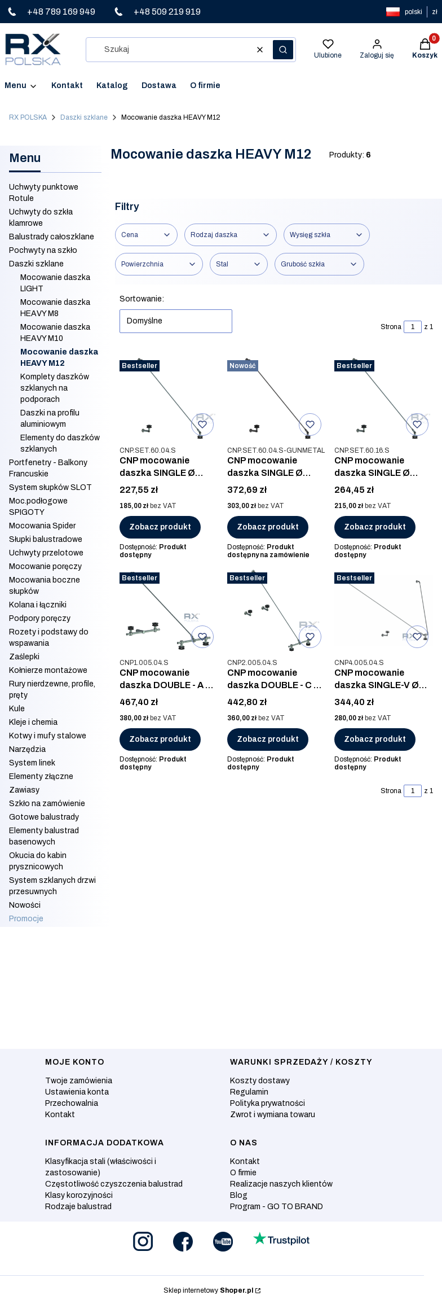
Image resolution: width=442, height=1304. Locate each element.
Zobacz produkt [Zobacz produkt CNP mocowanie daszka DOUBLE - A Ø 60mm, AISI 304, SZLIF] (160, 739)
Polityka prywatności (267, 1103)
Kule (17, 708)
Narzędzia (27, 749)
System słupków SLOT (50, 487)
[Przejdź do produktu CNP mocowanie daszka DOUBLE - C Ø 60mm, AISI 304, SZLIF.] (276, 610)
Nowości (25, 905)
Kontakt (60, 1114)
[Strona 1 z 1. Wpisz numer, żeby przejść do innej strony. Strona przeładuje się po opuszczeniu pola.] (413, 327)
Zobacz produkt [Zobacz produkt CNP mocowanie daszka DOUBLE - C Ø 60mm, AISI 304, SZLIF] (268, 739)
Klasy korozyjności (79, 1195)
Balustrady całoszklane (51, 237)
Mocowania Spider (42, 526)
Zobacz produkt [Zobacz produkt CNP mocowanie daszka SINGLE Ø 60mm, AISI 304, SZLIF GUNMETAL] (268, 527)
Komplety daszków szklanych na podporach (54, 388)
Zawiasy (24, 790)
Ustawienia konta (77, 1092)
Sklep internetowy (208, 1290)
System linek (32, 763)
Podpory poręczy (39, 618)
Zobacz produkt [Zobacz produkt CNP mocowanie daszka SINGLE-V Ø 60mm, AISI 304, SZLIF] (375, 739)
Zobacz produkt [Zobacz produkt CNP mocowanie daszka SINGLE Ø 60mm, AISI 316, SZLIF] (375, 527)
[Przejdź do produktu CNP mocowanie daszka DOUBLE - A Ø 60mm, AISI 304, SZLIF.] (169, 610)
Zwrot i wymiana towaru (272, 1114)
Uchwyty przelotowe (46, 553)
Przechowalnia (71, 1103)
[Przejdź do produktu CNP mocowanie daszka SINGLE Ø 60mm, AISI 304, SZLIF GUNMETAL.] (276, 398)
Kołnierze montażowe (48, 670)
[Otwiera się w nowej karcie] (142, 1241)
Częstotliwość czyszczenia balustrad (114, 1184)
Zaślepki (24, 657)
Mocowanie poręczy (45, 566)
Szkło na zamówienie (47, 803)
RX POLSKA (28, 117)
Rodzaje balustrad (78, 1206)
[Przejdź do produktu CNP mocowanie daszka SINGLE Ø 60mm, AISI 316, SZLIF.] (383, 398)
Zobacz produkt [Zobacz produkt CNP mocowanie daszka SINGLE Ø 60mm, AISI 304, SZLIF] (160, 527)
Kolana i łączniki (38, 605)
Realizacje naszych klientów (281, 1184)
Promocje (26, 918)
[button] (283, 49)
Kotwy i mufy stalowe (47, 736)
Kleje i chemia (33, 722)
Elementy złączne (41, 776)
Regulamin (249, 1092)
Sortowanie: (142, 299)
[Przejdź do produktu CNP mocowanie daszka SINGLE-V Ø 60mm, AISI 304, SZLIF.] (383, 610)
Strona (391, 327)
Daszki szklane (84, 117)
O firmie (243, 1173)
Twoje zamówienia (78, 1081)
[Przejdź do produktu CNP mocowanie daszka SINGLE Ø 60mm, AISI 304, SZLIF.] (169, 398)
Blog (238, 1195)
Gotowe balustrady (44, 817)
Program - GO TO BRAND (276, 1206)
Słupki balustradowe (45, 539)
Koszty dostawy (260, 1081)
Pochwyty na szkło (43, 250)
